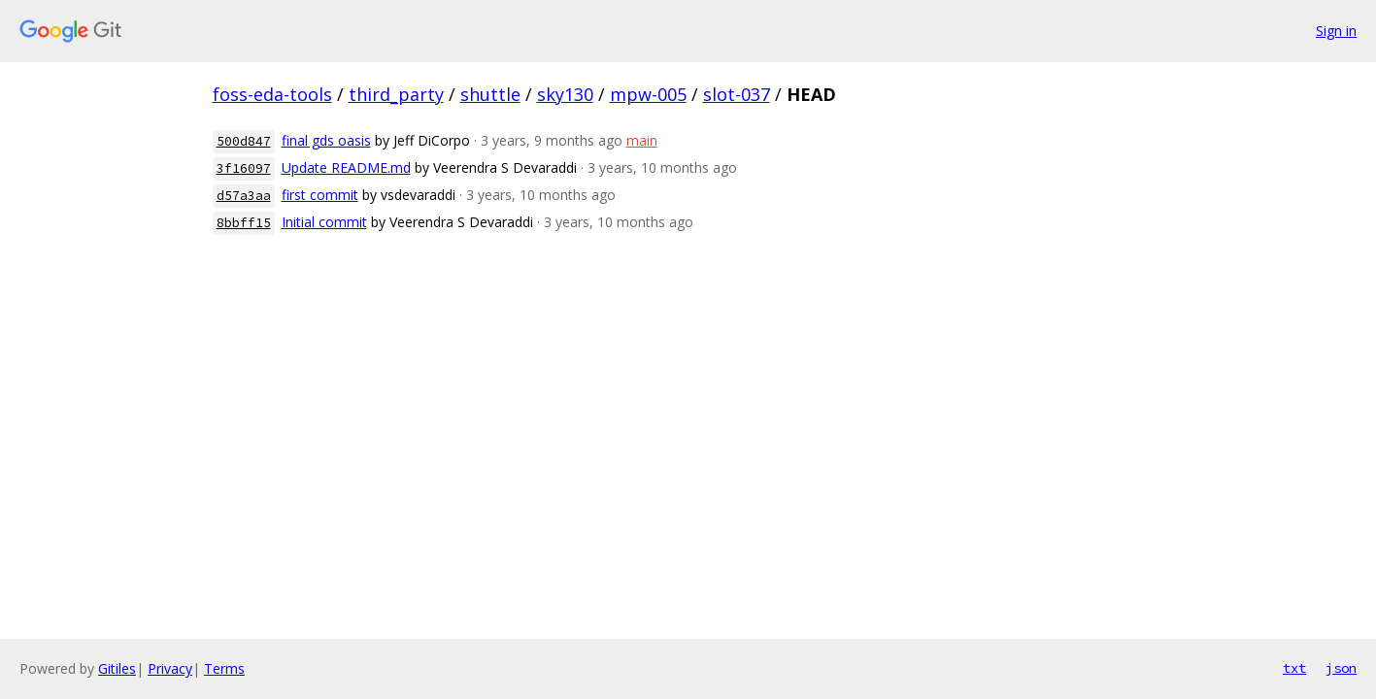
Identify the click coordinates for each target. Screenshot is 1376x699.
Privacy (170, 668)
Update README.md (346, 167)
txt (1294, 668)
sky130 (565, 94)
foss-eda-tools (272, 94)
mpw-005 (648, 94)
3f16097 (244, 168)
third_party (396, 94)
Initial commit (324, 222)
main (641, 140)
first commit (320, 194)
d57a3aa (244, 195)
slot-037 (736, 94)
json (1341, 668)
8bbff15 (244, 223)
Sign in (1336, 30)
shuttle (490, 94)
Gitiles (117, 668)
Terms (224, 668)
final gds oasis (326, 140)
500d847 (244, 141)
